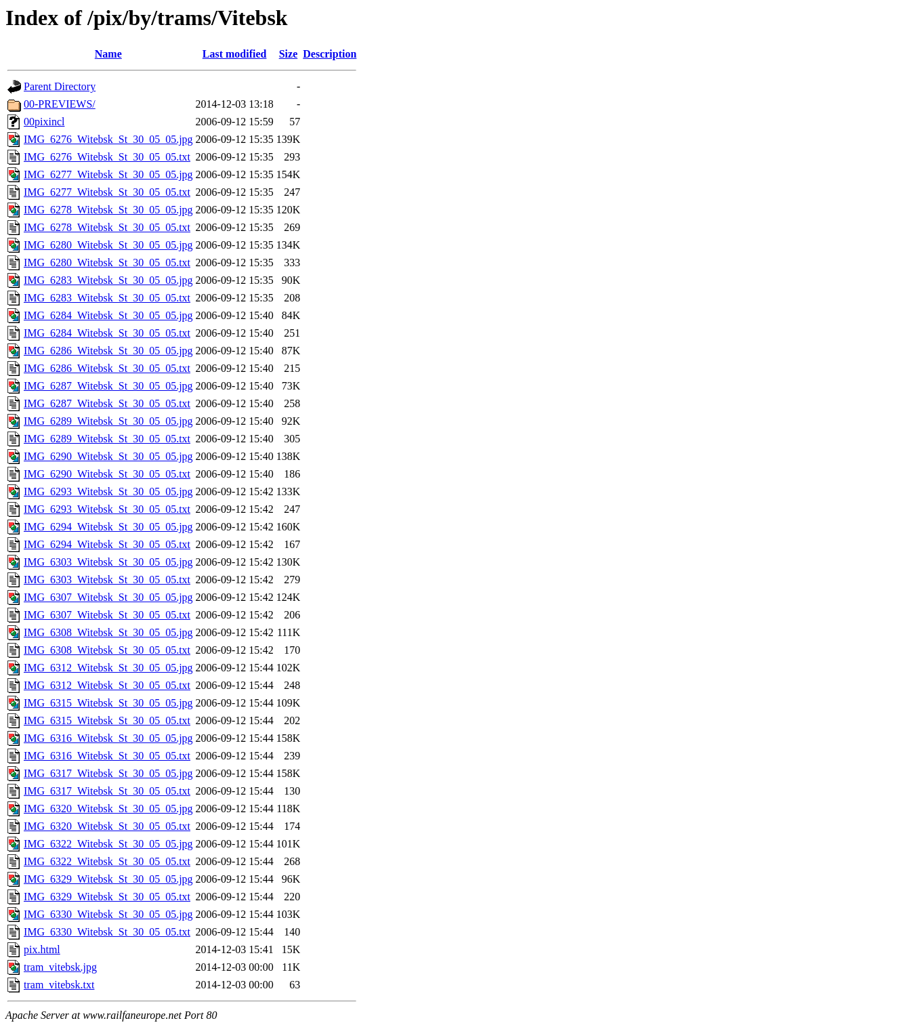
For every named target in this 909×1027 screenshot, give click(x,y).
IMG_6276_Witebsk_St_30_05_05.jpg (108, 139)
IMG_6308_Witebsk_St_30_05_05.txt (107, 650)
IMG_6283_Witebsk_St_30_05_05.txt (107, 297)
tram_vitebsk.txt (59, 984)
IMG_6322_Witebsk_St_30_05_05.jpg (108, 844)
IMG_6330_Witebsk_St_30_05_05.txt (107, 932)
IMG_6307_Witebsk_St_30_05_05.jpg (108, 597)
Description (329, 54)
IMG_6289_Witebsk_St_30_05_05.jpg (108, 421)
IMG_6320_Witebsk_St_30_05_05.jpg (108, 808)
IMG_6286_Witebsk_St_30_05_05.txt (107, 368)
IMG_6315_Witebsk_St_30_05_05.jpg (108, 703)
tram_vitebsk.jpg (60, 967)
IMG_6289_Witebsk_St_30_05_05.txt (107, 438)
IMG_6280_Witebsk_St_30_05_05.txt (107, 262)
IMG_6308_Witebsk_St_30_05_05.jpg (108, 632)
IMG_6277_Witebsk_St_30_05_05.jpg (108, 174)
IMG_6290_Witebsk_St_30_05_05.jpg (108, 456)
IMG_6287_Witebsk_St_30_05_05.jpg (108, 386)
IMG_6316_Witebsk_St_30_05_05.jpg (108, 738)
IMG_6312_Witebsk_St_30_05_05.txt (107, 685)
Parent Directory (60, 86)
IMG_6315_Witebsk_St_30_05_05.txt (107, 720)
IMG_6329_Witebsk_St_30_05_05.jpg (108, 879)
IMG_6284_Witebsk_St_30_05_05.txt (107, 333)
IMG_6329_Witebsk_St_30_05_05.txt (107, 896)
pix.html (42, 949)
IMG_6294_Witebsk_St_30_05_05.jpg (108, 526)
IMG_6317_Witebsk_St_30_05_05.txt (107, 791)
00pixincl (44, 121)
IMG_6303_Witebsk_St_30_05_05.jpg (108, 562)
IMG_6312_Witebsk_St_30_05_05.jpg (108, 667)
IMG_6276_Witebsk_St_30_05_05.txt (107, 157)
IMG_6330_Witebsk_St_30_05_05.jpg (108, 914)
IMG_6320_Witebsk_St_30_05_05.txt (107, 826)
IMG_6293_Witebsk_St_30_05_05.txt (107, 509)
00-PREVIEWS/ (60, 104)
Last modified (235, 54)
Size (288, 54)
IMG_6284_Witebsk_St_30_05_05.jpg (108, 315)
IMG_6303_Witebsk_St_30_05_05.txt (107, 579)
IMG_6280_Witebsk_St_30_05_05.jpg (108, 245)
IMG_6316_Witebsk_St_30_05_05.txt (107, 755)
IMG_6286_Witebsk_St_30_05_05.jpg (108, 350)
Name (108, 54)
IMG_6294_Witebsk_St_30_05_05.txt (107, 544)
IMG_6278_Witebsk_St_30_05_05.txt (107, 227)
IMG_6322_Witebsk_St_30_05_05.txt (107, 861)
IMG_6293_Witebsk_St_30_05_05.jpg (108, 491)
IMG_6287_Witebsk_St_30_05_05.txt (107, 403)
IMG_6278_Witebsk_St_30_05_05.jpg (108, 209)
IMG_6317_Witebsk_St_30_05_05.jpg (108, 773)
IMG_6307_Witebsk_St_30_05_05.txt (107, 615)
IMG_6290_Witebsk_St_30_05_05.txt (107, 474)
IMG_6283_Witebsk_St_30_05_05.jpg (108, 280)
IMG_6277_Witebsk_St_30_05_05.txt (107, 192)
